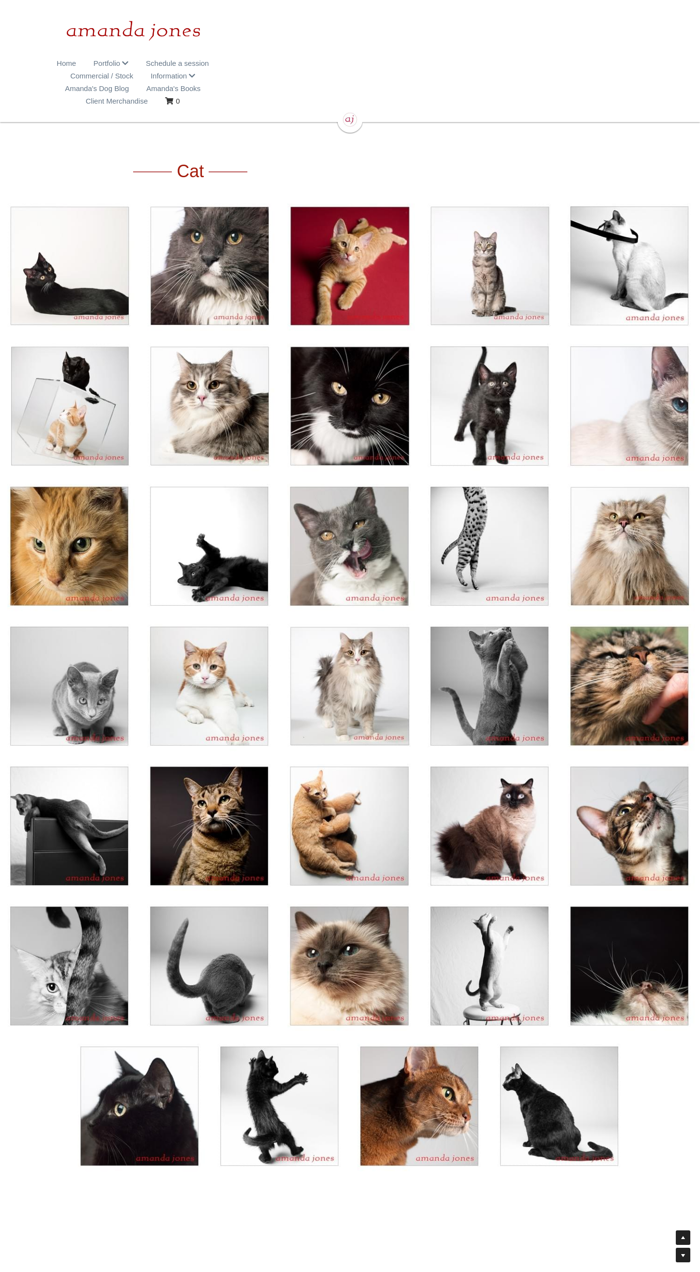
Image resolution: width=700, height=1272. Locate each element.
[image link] (350, 34)
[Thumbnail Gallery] (70, 235)
